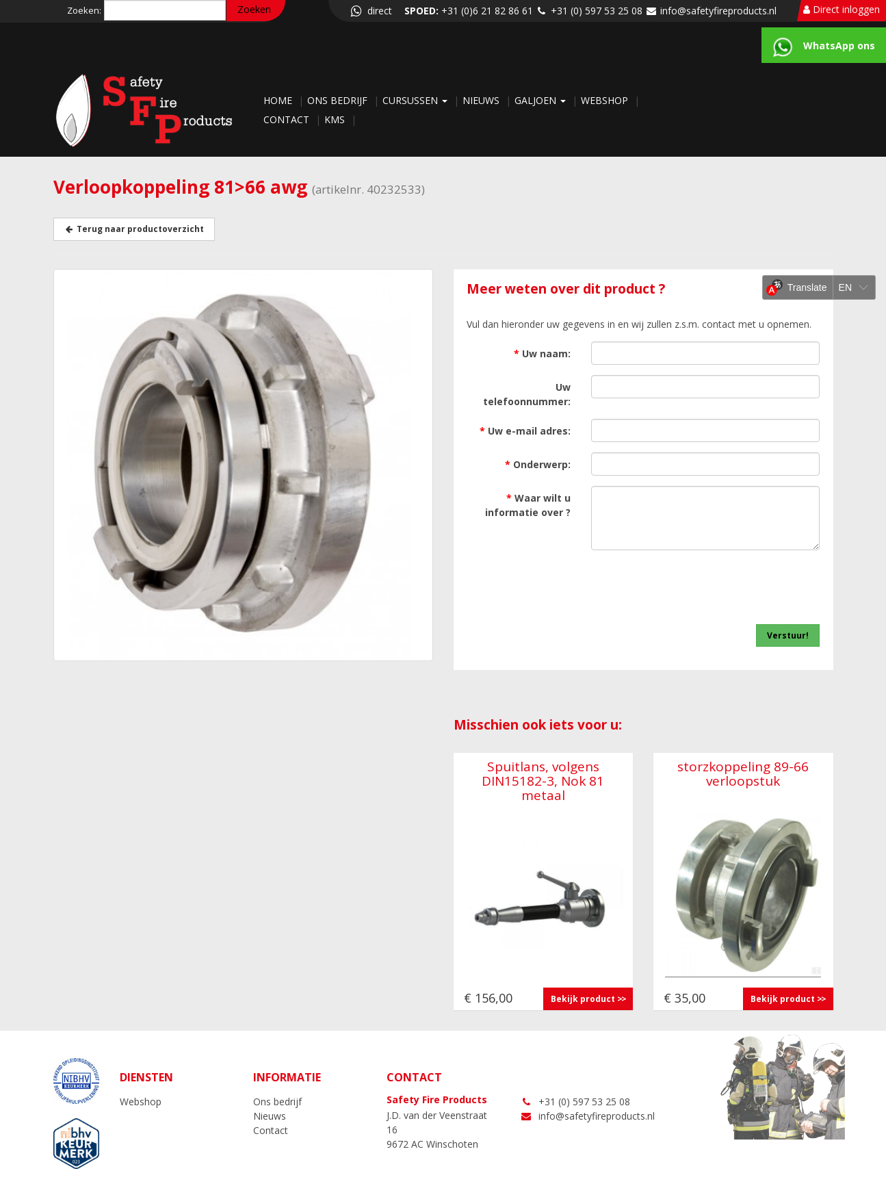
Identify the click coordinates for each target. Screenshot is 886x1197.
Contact (287, 119)
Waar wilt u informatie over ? (528, 505)
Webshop (606, 100)
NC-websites (757, 1186)
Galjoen (541, 100)
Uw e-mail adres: (525, 430)
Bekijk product (583, 999)
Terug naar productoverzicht (134, 229)
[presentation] (716, 587)
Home (279, 100)
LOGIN (818, 1186)
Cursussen (416, 100)
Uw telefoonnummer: (527, 394)
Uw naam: (542, 353)
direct (370, 10)
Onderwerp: (538, 464)
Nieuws (482, 100)
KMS (336, 119)
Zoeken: (84, 10)
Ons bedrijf (338, 100)
